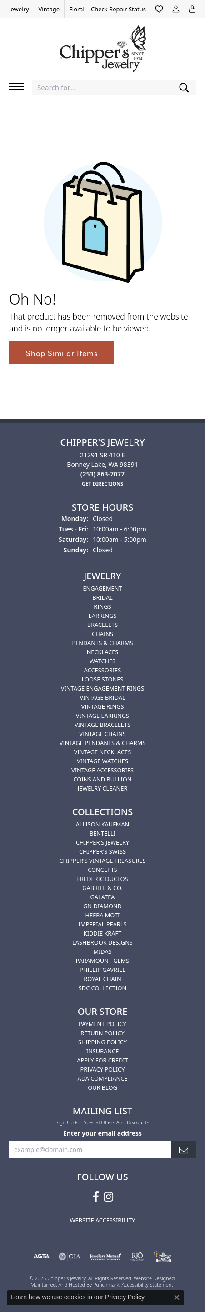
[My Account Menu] (176, 9)
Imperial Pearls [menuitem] (102, 924)
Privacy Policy (124, 1297)
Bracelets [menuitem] (102, 625)
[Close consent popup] (177, 1297)
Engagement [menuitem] (102, 588)
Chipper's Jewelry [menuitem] (102, 842)
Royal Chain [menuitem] (102, 979)
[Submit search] (184, 87)
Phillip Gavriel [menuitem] (102, 970)
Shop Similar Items (61, 352)
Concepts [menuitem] (102, 870)
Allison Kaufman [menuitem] (103, 824)
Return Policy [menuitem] (102, 1033)
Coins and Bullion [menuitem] (103, 779)
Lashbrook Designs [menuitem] (102, 942)
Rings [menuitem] (102, 606)
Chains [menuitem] (102, 634)
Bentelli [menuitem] (102, 833)
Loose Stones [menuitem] (103, 679)
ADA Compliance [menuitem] (102, 1078)
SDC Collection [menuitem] (102, 988)
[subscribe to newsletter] (183, 1150)
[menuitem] (41, 1257)
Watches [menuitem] (102, 661)
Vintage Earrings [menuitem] (102, 715)
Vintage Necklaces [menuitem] (102, 752)
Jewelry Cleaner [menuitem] (103, 788)
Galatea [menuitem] (102, 897)
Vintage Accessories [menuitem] (102, 770)
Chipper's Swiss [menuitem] (102, 851)
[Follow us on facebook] (95, 1197)
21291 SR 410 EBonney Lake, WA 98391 (102, 464)
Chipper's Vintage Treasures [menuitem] (102, 860)
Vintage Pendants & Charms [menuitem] (103, 743)
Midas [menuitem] (102, 951)
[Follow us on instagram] (108, 1197)
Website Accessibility (102, 1220)
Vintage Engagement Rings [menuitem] (102, 688)
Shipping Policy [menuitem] (102, 1042)
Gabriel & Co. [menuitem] (102, 888)
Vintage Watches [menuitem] (102, 761)
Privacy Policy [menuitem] (102, 1069)
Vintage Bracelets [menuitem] (102, 725)
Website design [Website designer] (151, 1278)
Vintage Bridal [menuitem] (102, 697)
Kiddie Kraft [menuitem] (103, 933)
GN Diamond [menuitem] (102, 906)
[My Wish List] (159, 9)
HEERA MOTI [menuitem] (102, 915)
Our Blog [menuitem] (102, 1087)
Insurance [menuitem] (102, 1051)
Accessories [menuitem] (102, 670)
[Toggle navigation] (16, 87)
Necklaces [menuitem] (103, 652)
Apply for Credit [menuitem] (102, 1060)
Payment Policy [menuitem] (102, 1024)
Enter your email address (102, 1133)
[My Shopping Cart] (192, 9)
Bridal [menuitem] (102, 597)
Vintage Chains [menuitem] (102, 734)
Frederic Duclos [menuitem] (102, 879)
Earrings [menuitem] (103, 615)
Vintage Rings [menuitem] (102, 706)
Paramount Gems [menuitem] (103, 960)
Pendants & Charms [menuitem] (102, 643)
